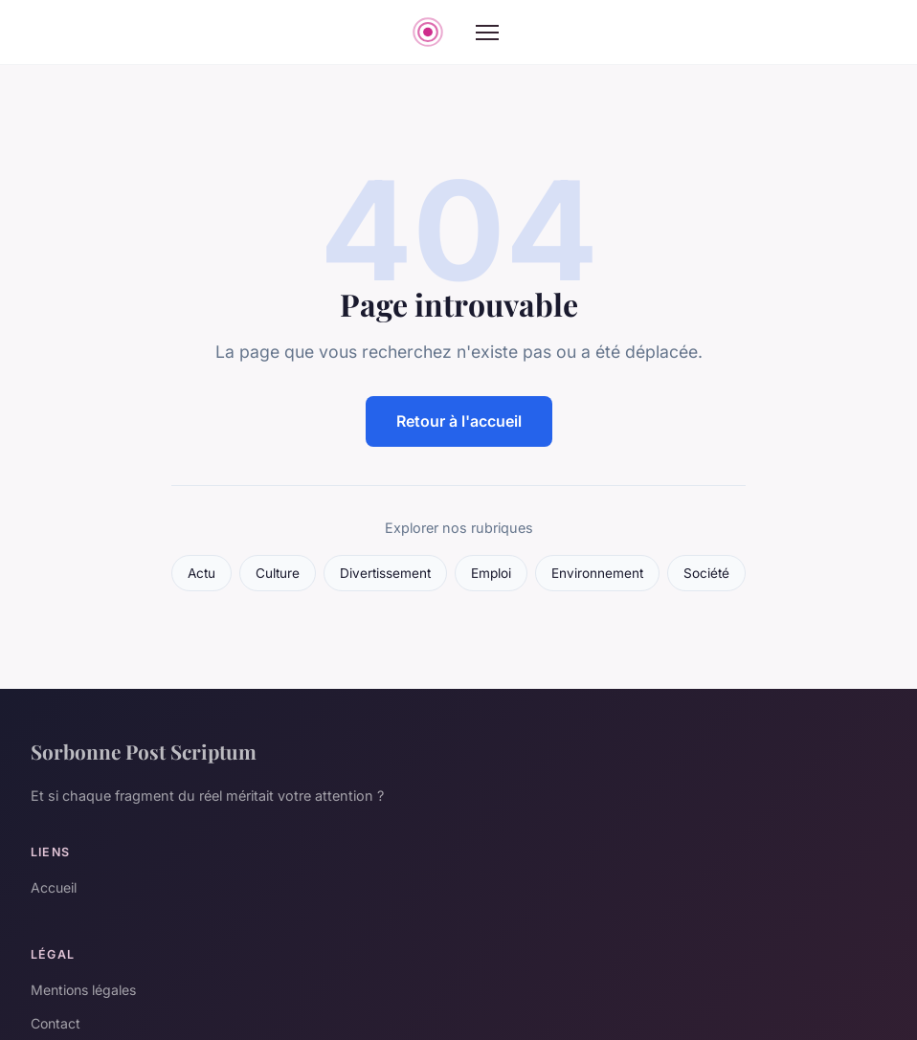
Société (706, 573)
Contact (55, 1023)
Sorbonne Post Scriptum (144, 751)
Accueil (54, 887)
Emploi (491, 573)
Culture (278, 573)
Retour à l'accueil (459, 421)
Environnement (597, 573)
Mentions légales (83, 990)
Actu (201, 573)
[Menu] (487, 32)
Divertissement (385, 573)
